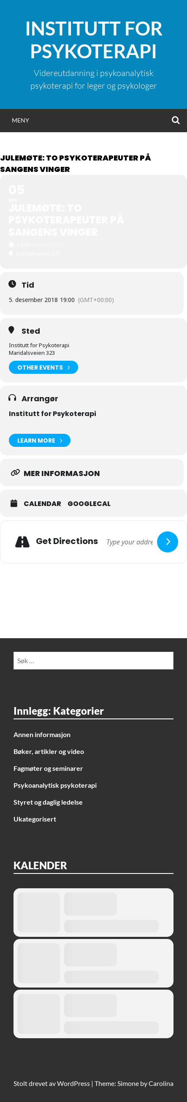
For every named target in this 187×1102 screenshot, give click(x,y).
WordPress (73, 1083)
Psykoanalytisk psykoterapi (55, 785)
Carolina (161, 1083)
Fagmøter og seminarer (48, 768)
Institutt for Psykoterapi (94, 40)
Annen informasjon (42, 734)
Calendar (42, 504)
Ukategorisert (35, 819)
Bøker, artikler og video (49, 751)
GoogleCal (89, 504)
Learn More (39, 440)
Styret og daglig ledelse (48, 802)
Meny (20, 120)
